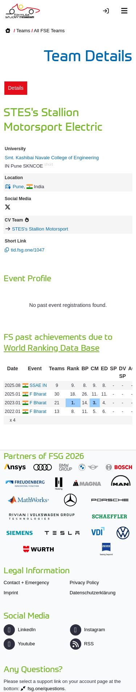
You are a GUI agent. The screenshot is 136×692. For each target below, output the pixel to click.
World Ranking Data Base (51, 347)
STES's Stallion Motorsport (40, 229)
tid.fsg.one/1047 (28, 250)
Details (16, 88)
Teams (23, 30)
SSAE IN (38, 385)
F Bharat (38, 394)
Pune (18, 186)
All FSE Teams (49, 30)
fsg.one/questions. (47, 688)
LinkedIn (20, 629)
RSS (82, 643)
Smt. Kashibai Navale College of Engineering (52, 157)
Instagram (87, 629)
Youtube (19, 643)
